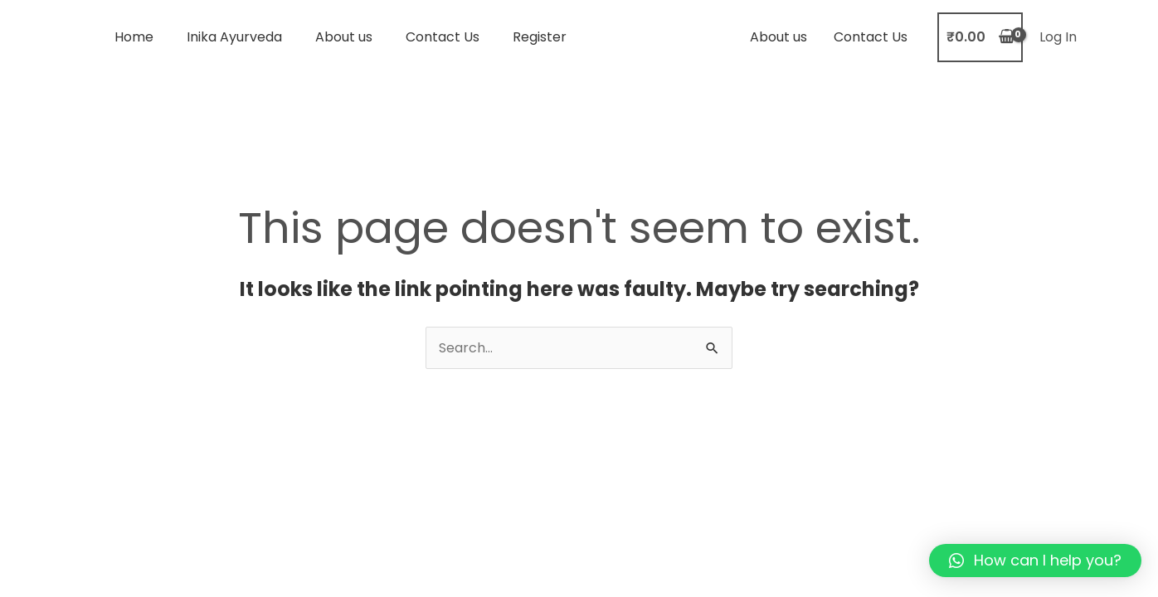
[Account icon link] (1058, 37)
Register (540, 36)
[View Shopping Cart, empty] (980, 37)
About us (343, 36)
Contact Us (442, 36)
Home (133, 36)
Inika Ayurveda (234, 36)
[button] (1035, 560)
